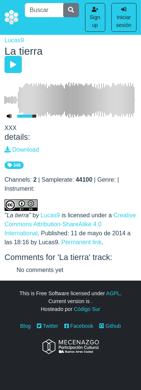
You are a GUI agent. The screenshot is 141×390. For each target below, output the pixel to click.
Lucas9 (14, 40)
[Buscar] (44, 10)
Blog (25, 326)
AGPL (113, 293)
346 (14, 165)
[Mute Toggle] (9, 116)
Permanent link (81, 242)
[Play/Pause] (13, 64)
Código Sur (87, 309)
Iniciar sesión (123, 17)
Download (22, 149)
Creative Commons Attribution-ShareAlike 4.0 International (70, 224)
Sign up (95, 17)
